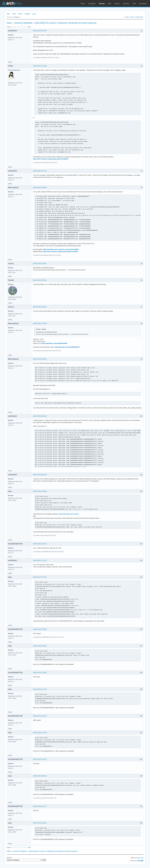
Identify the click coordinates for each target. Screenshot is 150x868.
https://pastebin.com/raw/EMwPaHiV (67, 347)
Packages (92, 3)
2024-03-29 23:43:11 (40, 823)
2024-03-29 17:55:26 (40, 629)
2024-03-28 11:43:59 (40, 66)
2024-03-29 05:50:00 (40, 416)
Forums (102, 3)
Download (143, 3)
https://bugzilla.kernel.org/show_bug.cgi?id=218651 (61, 249)
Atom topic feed (138, 858)
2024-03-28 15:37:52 (40, 171)
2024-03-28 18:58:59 (40, 187)
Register (27, 14)
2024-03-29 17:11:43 (40, 560)
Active (132, 17)
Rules (14, 14)
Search (20, 14)
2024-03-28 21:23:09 (40, 323)
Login (34, 14)
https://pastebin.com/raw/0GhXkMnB (54, 343)
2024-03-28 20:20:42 (40, 263)
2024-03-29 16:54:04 (40, 544)
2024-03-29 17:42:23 (40, 577)
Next (29, 27)
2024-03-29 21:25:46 (40, 672)
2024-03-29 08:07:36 (40, 474)
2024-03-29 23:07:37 (40, 806)
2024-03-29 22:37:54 (40, 732)
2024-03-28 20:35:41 (40, 280)
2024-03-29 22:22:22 (40, 716)
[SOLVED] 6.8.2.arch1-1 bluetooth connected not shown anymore (66, 23)
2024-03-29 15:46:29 (40, 491)
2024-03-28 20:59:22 (40, 307)
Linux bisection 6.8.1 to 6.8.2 (69, 514)
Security (126, 3)
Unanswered (139, 17)
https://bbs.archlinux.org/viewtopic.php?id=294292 (50, 159)
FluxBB (140, 861)
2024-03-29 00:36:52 (40, 359)
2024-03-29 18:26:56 (40, 646)
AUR (134, 3)
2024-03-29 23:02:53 (40, 776)
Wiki (109, 3)
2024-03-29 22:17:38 (40, 689)
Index (8, 14)
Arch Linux (12, 3)
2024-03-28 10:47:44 (40, 31)
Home (83, 3)
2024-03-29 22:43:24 (40, 759)
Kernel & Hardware (23, 23)
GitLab (117, 3)
